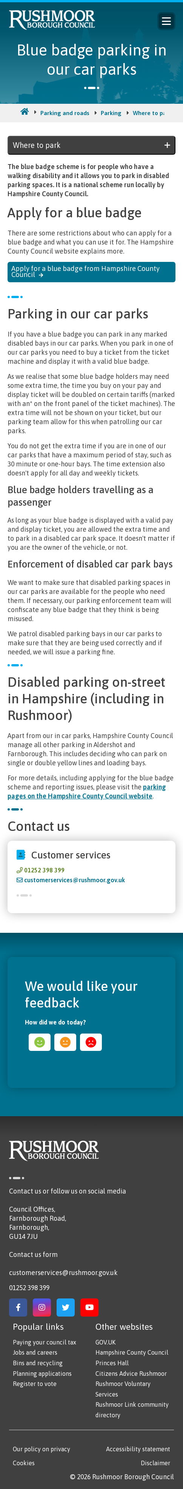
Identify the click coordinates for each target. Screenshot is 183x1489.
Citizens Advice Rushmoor (131, 1373)
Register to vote (35, 1383)
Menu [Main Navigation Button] (166, 21)
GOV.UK (105, 1342)
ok (65, 1042)
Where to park (152, 112)
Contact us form (33, 1254)
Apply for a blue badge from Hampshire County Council (85, 271)
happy (40, 1042)
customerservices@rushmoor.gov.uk (74, 880)
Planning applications (42, 1373)
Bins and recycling (38, 1363)
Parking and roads (64, 112)
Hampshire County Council (131, 1352)
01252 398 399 (44, 870)
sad (91, 1042)
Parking (111, 112)
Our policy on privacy (41, 1449)
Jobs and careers (35, 1352)
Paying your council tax (44, 1342)
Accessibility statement (138, 1449)
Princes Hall (112, 1363)
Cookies (24, 1463)
